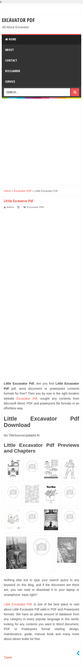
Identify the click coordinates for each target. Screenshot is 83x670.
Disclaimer (12, 71)
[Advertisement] (41, 141)
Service (10, 81)
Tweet (8, 657)
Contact (11, 60)
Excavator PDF (18, 20)
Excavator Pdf (27, 398)
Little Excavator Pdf (17, 604)
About (9, 50)
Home (10, 39)
